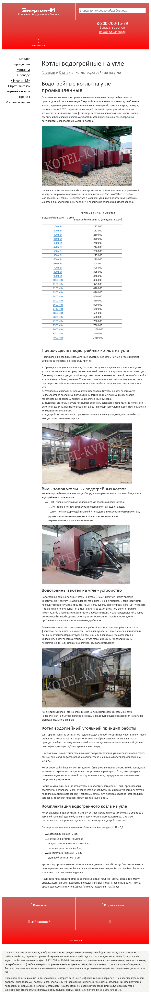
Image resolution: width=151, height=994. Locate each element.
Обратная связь (19, 86)
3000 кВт (58, 329)
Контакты (23, 69)
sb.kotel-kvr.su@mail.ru (112, 31)
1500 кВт (58, 300)
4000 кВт (58, 337)
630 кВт (57, 263)
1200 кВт (58, 288)
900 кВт (57, 276)
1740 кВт (58, 309)
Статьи (64, 73)
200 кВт (57, 230)
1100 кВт (58, 284)
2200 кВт (58, 321)
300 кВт (57, 234)
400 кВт (57, 243)
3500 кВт (58, 333)
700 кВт (57, 267)
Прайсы (24, 97)
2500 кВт (58, 325)
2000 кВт (58, 317)
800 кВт (57, 271)
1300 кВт (58, 292)
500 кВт (57, 251)
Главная (48, 73)
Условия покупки (18, 102)
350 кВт (57, 239)
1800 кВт (58, 313)
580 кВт (57, 255)
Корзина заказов (18, 91)
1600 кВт (58, 304)
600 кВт (57, 259)
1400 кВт (58, 296)
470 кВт (57, 247)
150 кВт (57, 226)
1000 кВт (58, 280)
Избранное (39, 922)
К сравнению (113, 905)
